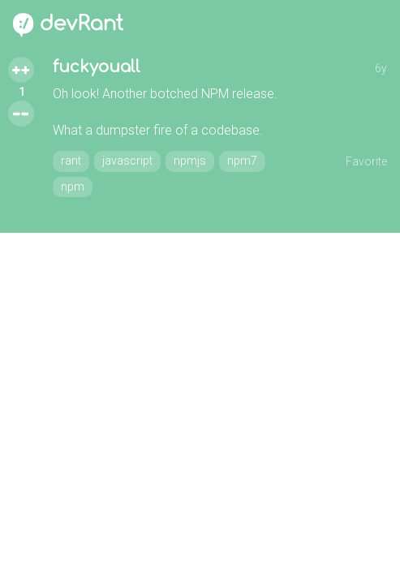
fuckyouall (96, 67)
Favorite (366, 161)
